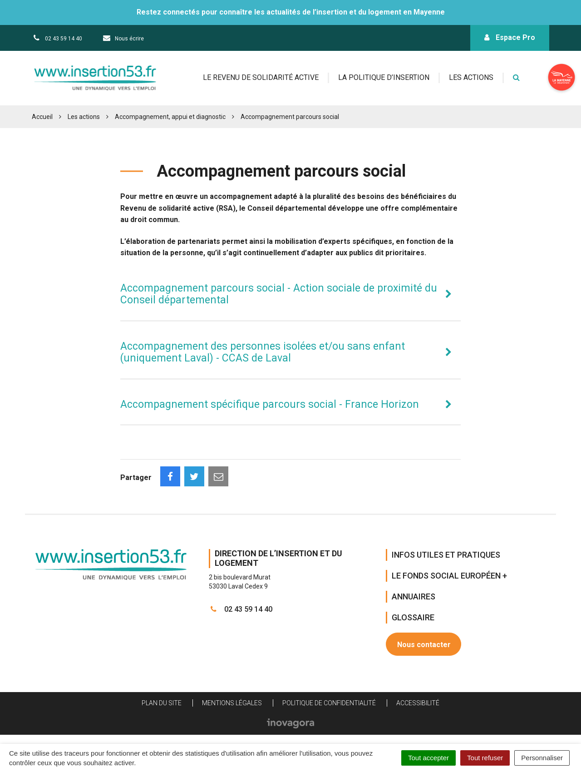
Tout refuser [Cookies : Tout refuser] (485, 758)
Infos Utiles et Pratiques (446, 554)
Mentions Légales (232, 703)
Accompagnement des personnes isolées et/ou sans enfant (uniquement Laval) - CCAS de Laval (262, 352)
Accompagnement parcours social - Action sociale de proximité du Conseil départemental (278, 294)
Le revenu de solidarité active (261, 77)
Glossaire (413, 617)
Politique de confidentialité (329, 703)
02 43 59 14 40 (240, 609)
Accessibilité (417, 703)
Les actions (471, 77)
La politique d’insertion (383, 77)
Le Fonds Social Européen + (449, 575)
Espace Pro (509, 37)
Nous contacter (424, 644)
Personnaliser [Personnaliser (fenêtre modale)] (542, 758)
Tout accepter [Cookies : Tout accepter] (428, 758)
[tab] (290, 294)
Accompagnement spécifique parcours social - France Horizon (269, 404)
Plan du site (162, 703)
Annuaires (413, 596)
